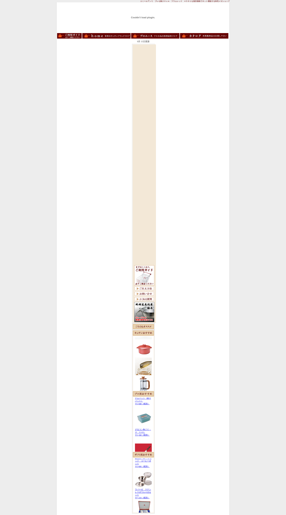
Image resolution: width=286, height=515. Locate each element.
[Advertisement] (144, 100)
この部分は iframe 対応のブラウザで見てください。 (143, 363)
